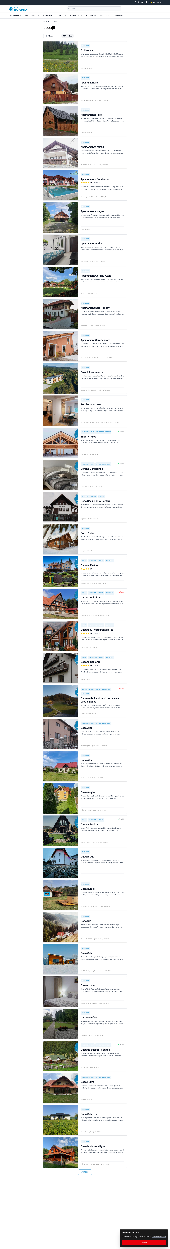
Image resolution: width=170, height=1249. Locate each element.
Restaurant (109, 560)
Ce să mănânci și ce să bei (54, 15)
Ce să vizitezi (75, 15)
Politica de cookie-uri (159, 1237)
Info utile (119, 15)
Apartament (85, 45)
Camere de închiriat (88, 432)
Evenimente (105, 15)
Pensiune (101, 496)
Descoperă (15, 15)
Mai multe (85, 1172)
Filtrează (51, 36)
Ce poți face (90, 15)
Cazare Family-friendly (103, 432)
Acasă (48, 21)
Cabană (84, 560)
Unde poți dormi (31, 15)
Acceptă (143, 1243)
